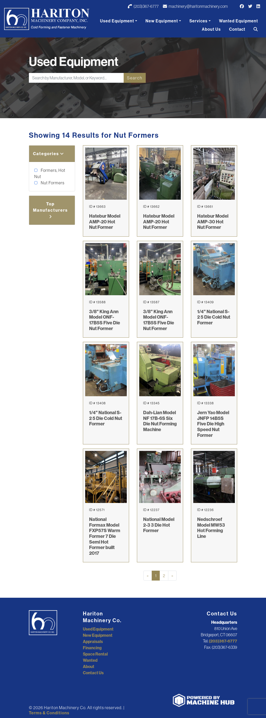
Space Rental (95, 654)
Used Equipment (117, 20)
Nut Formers (52, 182)
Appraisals (93, 641)
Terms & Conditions (49, 712)
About (88, 666)
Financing (92, 647)
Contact (237, 29)
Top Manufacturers (50, 209)
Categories (48, 153)
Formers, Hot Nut (49, 173)
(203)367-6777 (143, 6)
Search (134, 77)
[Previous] (147, 576)
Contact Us (93, 672)
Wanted (90, 660)
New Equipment (161, 20)
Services (198, 20)
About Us (211, 29)
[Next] (172, 576)
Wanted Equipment (238, 20)
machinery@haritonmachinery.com (195, 6)
